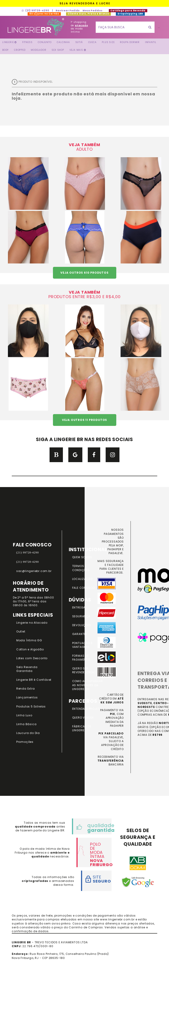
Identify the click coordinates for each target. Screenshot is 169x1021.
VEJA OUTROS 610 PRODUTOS (84, 273)
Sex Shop (58, 50)
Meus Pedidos (92, 10)
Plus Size (108, 42)
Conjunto (44, 42)
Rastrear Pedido (68, 10)
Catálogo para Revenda (128, 10)
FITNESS (27, 42)
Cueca (92, 42)
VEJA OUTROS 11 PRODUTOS (84, 420)
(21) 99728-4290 (35, 10)
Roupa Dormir (130, 42)
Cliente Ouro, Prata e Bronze (88, 13)
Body (5, 50)
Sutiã (79, 42)
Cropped (20, 50)
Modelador (38, 50)
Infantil (150, 42)
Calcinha (63, 42)
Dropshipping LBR (130, 13)
